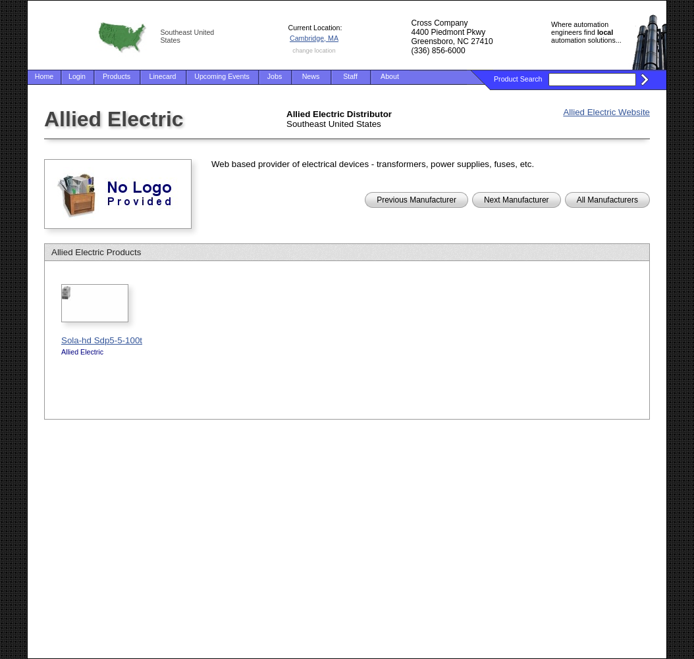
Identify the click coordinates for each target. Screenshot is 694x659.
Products (116, 76)
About (390, 76)
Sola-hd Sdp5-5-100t (101, 340)
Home (44, 76)
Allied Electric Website (606, 112)
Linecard (162, 76)
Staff (350, 76)
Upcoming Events (222, 76)
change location (313, 50)
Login (77, 76)
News (311, 76)
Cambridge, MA (314, 38)
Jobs (274, 76)
